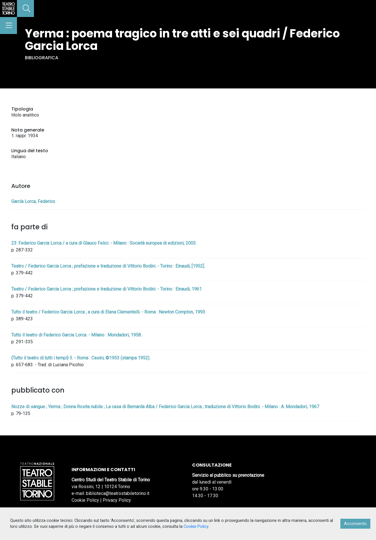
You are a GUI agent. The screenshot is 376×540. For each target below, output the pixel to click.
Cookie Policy (85, 500)
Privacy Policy (117, 500)
